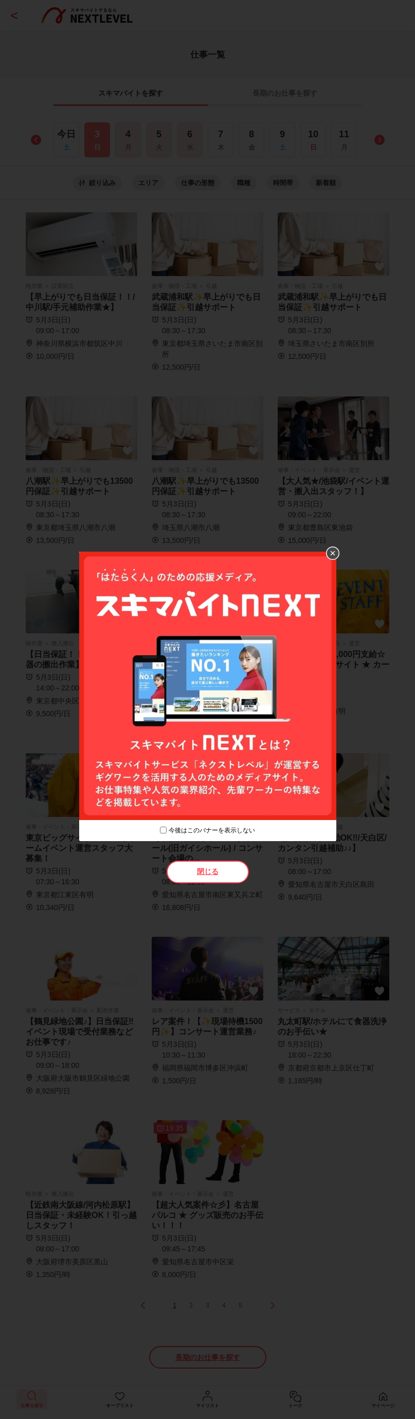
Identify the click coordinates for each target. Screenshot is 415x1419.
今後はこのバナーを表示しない (212, 830)
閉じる (208, 871)
